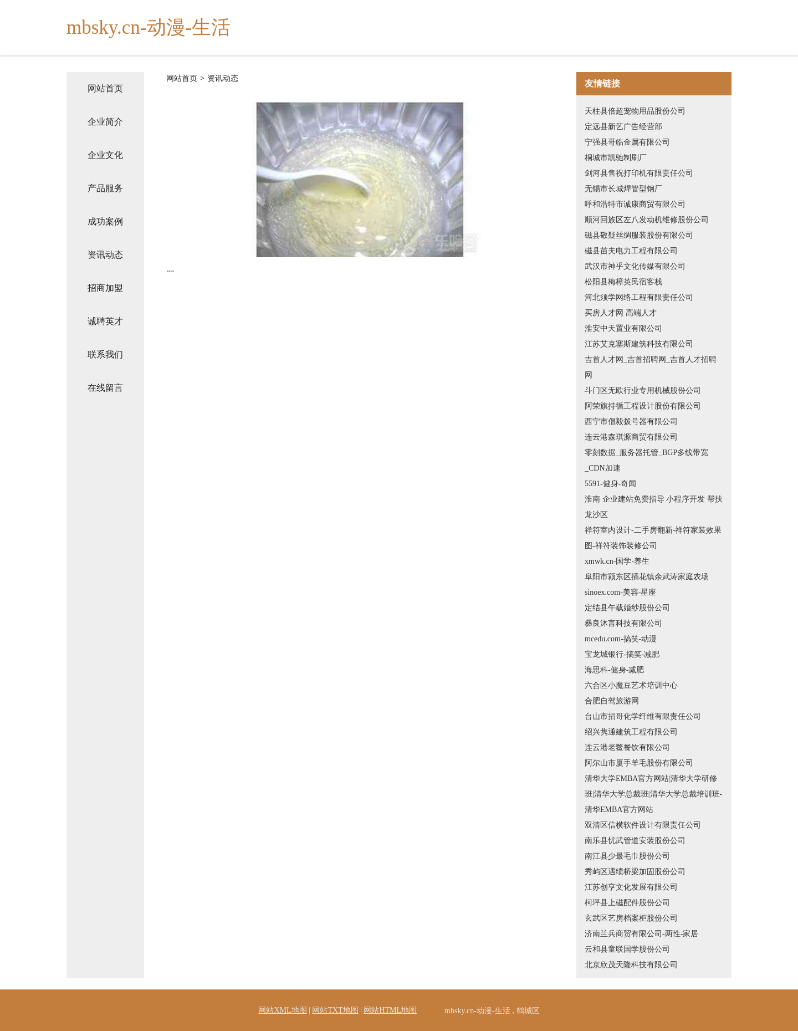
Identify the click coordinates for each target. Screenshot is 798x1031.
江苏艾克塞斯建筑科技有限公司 (639, 344)
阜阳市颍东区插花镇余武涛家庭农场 (647, 577)
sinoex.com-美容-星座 (620, 592)
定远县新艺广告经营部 (623, 127)
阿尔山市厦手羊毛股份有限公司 (639, 763)
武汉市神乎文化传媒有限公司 (635, 266)
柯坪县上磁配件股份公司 (627, 903)
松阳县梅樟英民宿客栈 (623, 282)
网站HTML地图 (390, 1010)
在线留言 (105, 387)
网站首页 (105, 88)
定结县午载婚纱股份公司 (627, 608)
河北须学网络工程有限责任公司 (639, 297)
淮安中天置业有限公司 (623, 328)
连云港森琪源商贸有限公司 (631, 437)
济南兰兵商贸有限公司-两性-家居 (641, 934)
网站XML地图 (282, 1010)
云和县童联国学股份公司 (627, 949)
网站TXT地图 (335, 1010)
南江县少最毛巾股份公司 (627, 856)
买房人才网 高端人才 (621, 313)
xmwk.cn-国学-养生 (617, 561)
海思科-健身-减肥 (614, 670)
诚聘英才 (105, 321)
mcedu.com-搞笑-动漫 (621, 639)
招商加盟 (105, 288)
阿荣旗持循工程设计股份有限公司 (643, 406)
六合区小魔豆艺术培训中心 (631, 685)
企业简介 (105, 121)
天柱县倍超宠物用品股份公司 (635, 111)
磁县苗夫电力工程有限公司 (631, 251)
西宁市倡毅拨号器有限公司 (631, 421)
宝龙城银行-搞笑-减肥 (622, 654)
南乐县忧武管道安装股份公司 (635, 840)
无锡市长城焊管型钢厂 (623, 189)
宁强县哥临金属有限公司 (627, 142)
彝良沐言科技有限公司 (623, 623)
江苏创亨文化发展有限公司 (631, 887)
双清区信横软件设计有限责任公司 (643, 825)
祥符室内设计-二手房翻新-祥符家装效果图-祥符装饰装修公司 (653, 538)
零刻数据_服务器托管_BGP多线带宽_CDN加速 (646, 460)
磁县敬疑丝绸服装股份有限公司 (639, 235)
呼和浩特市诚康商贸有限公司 (635, 204)
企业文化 (105, 155)
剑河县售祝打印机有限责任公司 (639, 173)
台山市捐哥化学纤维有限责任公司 (643, 716)
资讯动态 (105, 254)
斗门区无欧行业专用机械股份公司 (643, 390)
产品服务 (105, 188)
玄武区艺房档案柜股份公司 (631, 918)
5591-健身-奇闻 (610, 483)
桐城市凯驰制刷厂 (616, 158)
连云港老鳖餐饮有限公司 (627, 747)
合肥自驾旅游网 (612, 701)
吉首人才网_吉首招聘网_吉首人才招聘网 (651, 367)
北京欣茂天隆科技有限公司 (631, 965)
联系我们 (105, 354)
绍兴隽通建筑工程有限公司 (631, 732)
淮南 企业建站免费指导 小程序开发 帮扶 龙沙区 (654, 507)
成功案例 (105, 221)
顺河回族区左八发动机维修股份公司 (647, 220)
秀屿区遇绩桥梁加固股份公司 (635, 871)
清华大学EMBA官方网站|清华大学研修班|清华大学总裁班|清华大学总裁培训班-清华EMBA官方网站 (653, 794)
